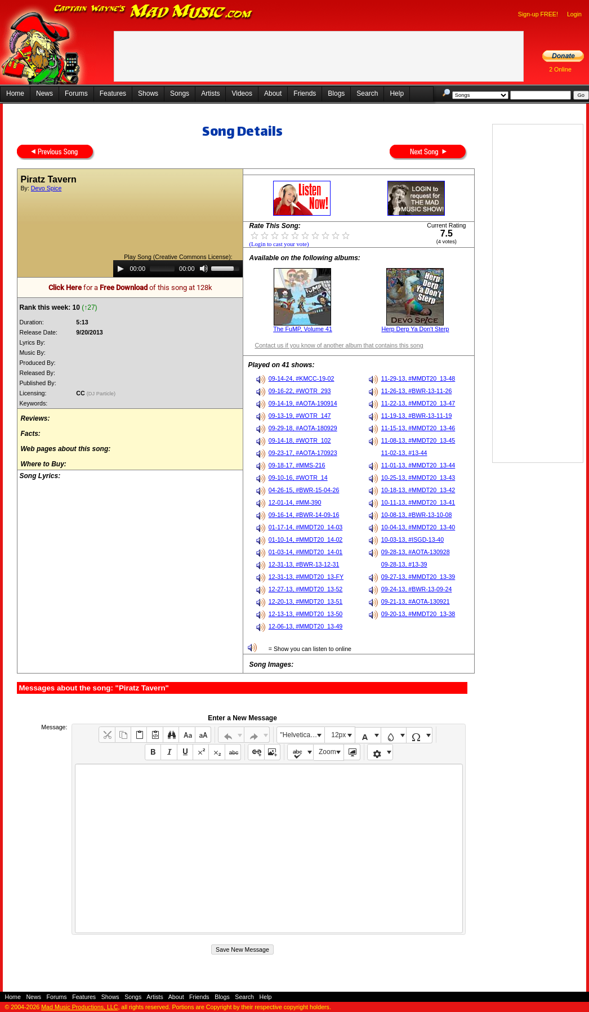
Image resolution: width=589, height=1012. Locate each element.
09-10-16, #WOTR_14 (298, 477)
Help (397, 93)
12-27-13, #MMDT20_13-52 (306, 589)
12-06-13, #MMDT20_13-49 (306, 626)
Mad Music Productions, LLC (79, 1007)
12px (338, 735)
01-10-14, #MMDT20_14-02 (306, 539)
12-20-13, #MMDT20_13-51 (306, 601)
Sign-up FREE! (538, 14)
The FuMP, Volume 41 (302, 329)
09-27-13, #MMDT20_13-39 (418, 576)
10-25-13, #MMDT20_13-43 (418, 477)
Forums (76, 93)
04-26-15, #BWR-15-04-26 (304, 490)
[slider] (162, 268)
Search (367, 93)
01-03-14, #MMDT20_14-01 (306, 552)
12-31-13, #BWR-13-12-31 (304, 564)
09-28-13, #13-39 (404, 564)
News (44, 93)
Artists (210, 93)
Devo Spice (46, 188)
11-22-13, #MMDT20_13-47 (418, 403)
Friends (304, 93)
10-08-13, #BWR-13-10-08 (416, 514)
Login (574, 14)
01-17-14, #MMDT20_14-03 (306, 527)
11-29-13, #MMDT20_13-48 (418, 378)
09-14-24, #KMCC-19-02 (301, 378)
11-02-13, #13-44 (404, 452)
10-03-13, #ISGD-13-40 (412, 539)
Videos (241, 93)
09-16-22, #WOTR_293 (300, 390)
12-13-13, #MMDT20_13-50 (306, 613)
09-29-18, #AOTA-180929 (303, 428)
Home (15, 93)
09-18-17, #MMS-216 (297, 465)
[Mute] (203, 268)
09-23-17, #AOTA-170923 (303, 452)
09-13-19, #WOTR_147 (300, 415)
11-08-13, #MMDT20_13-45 (418, 440)
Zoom (327, 752)
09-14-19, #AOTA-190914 (303, 403)
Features (113, 93)
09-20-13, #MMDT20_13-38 (418, 613)
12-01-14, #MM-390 (295, 502)
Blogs (336, 93)
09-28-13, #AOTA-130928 (415, 552)
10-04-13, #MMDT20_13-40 (418, 527)
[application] (178, 268)
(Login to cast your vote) (279, 244)
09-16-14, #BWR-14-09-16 (304, 514)
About (273, 93)
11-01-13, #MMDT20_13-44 (418, 465)
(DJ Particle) (102, 393)
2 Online (560, 69)
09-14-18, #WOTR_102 (300, 440)
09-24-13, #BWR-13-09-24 (416, 589)
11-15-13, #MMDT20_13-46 (418, 428)
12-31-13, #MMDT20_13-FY (306, 576)
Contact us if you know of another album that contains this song (339, 345)
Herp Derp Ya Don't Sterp (415, 329)
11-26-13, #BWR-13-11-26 (416, 390)
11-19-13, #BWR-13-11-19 (416, 415)
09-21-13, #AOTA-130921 (415, 601)
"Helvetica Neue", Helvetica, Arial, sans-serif (302, 735)
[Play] (120, 268)
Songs (179, 93)
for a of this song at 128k (130, 287)
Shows (148, 93)
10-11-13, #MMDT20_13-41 (418, 502)
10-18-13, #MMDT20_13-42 (418, 490)
